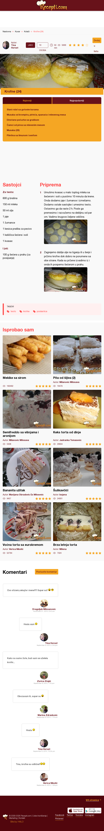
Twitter (70, 815)
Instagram (89, 815)
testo (13, 311)
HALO (20, 821)
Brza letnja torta (77, 528)
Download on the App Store (76, 810)
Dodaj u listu (97, 41)
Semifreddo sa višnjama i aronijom (27, 417)
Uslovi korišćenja (39, 816)
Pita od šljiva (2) (77, 361)
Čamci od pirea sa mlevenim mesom (26, 125)
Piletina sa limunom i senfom (22, 135)
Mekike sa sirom (27, 361)
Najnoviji (27, 100)
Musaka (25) (13, 130)
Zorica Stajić (44, 681)
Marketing (13, 818)
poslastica (42, 311)
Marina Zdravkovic (48, 715)
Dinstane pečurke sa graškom (23, 119)
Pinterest (59, 819)
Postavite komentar (46, 571)
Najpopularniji (77, 100)
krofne (26, 311)
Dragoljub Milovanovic (44, 609)
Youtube (79, 815)
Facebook (59, 815)
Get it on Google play (93, 810)
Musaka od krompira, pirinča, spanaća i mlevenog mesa (36, 114)
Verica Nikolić (50, 783)
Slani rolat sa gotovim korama (23, 109)
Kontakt (22, 818)
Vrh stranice (92, 800)
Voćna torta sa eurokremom (27, 528)
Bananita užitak (27, 474)
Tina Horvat (14, 46)
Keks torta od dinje (77, 417)
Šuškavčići (77, 474)
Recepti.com (52, 5)
